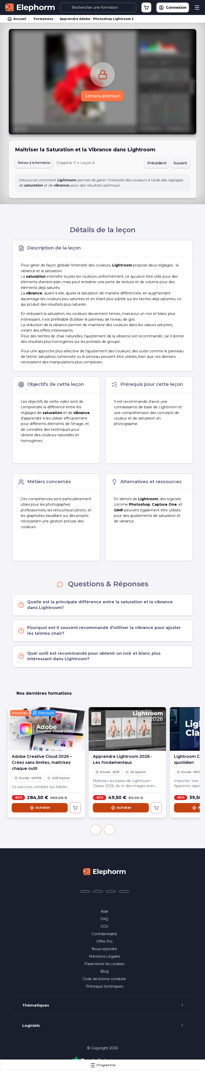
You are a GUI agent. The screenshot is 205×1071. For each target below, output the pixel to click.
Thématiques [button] (35, 1006)
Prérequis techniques (104, 987)
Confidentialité (104, 934)
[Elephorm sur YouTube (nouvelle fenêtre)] (111, 892)
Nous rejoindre (104, 949)
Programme (102, 1065)
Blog (104, 972)
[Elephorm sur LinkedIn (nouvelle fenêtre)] (124, 892)
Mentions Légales (104, 957)
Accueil (17, 19)
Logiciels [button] (31, 1026)
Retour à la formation (37, 163)
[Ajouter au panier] (75, 808)
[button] (96, 830)
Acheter (39, 808)
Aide (104, 912)
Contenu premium (102, 96)
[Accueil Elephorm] (104, 872)
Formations (43, 19)
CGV (104, 927)
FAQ (104, 919)
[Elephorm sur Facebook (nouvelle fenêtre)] (85, 892)
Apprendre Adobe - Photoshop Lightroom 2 (97, 19)
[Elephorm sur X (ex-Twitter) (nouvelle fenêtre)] (98, 892)
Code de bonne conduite (104, 979)
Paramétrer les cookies (104, 964)
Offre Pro (104, 942)
